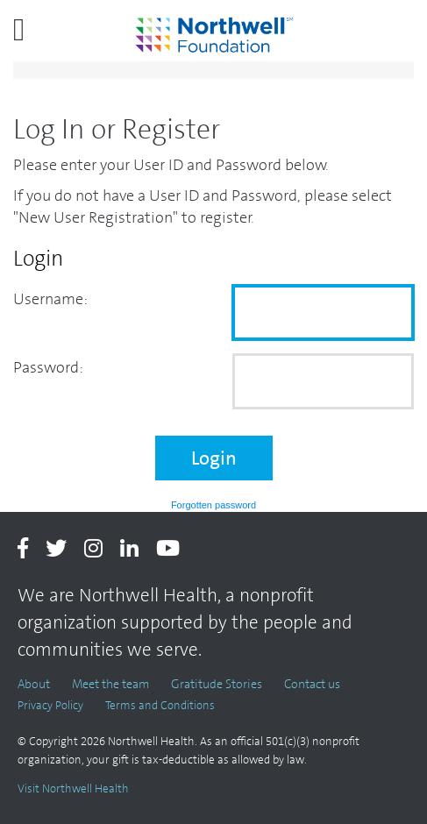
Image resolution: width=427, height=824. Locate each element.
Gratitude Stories (216, 684)
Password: (48, 367)
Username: (50, 298)
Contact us (312, 684)
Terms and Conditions (160, 705)
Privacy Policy (50, 705)
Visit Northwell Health (73, 788)
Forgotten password (213, 505)
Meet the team (110, 684)
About (34, 684)
